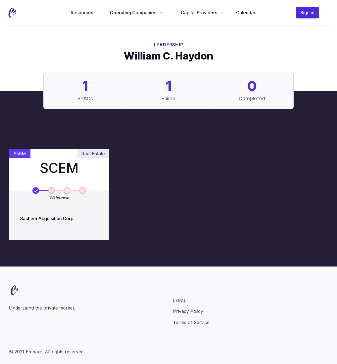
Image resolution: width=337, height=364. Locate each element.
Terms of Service (191, 322)
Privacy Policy (188, 311)
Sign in (307, 12)
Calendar (245, 12)
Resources (82, 12)
